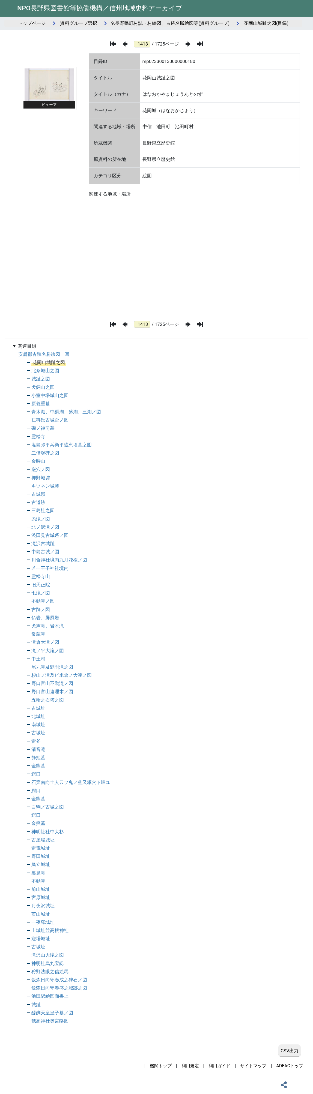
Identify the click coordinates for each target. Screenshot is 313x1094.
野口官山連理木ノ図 (52, 691)
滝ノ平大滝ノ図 (47, 650)
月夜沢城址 (43, 905)
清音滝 (38, 749)
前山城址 (40, 889)
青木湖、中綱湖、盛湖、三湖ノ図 (66, 411)
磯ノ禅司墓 (43, 428)
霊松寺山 (40, 576)
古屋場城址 (43, 840)
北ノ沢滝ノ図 (45, 527)
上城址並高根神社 (49, 930)
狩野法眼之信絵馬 (49, 971)
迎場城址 (40, 938)
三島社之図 (43, 510)
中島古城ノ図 (45, 551)
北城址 (38, 716)
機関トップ (161, 1065)
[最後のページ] (200, 43)
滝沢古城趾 (43, 543)
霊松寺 (38, 436)
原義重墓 (40, 403)
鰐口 (36, 774)
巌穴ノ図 (40, 469)
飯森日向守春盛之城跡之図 (59, 988)
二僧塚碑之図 (45, 453)
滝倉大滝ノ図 (45, 642)
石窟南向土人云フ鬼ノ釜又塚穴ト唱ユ (70, 782)
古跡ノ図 (40, 609)
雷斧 (36, 741)
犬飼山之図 (43, 387)
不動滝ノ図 (43, 601)
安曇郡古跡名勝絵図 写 (43, 354)
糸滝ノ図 (40, 519)
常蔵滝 (38, 634)
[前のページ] (125, 44)
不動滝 (38, 881)
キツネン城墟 (45, 486)
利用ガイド (219, 1065)
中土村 (38, 659)
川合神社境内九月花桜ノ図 (59, 560)
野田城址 (40, 856)
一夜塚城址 (43, 922)
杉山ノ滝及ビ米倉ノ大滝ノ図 (61, 675)
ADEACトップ (289, 1065)
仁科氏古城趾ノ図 (49, 420)
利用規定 (190, 1065)
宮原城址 (40, 897)
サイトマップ (253, 1065)
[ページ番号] (142, 44)
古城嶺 (38, 494)
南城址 (38, 724)
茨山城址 (40, 914)
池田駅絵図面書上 (49, 996)
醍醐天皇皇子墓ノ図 (52, 1012)
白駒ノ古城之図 (47, 807)
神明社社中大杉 (47, 831)
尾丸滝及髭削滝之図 (52, 667)
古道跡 (38, 502)
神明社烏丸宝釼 (47, 963)
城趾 (36, 1004)
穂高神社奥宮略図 (49, 1021)
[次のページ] (188, 44)
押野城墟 (40, 477)
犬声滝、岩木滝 (47, 626)
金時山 (38, 461)
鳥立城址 (40, 864)
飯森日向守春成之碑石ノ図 (59, 979)
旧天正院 (40, 584)
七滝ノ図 (40, 593)
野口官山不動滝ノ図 (52, 683)
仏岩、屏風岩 (45, 617)
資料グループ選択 (78, 23)
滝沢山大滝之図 (47, 955)
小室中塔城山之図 (49, 395)
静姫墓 (38, 757)
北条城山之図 (45, 370)
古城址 (38, 708)
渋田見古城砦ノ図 (49, 535)
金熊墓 (38, 765)
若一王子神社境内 (49, 568)
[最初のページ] (113, 43)
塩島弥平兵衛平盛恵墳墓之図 (61, 444)
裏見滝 (38, 873)
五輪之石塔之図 (47, 700)
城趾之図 (40, 378)
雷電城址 (40, 848)
